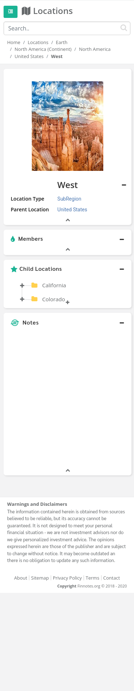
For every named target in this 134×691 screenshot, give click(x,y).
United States (29, 56)
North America (95, 49)
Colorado (53, 299)
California (54, 285)
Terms (92, 578)
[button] (67, 239)
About (20, 578)
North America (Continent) (43, 49)
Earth (61, 42)
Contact (111, 578)
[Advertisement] (67, 399)
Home (13, 42)
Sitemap (40, 578)
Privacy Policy (67, 578)
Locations (38, 42)
